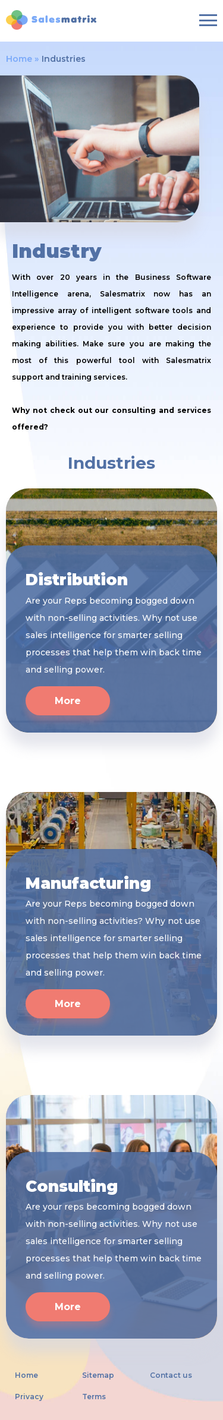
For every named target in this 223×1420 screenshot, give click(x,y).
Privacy (29, 1397)
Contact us (171, 1375)
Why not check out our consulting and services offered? (111, 418)
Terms (94, 1397)
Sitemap (98, 1375)
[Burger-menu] (208, 20)
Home (19, 58)
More (68, 700)
